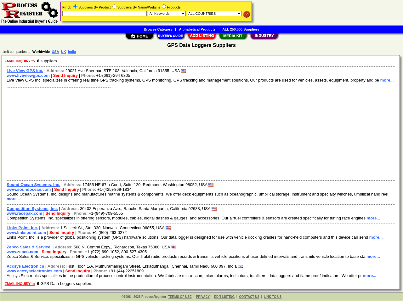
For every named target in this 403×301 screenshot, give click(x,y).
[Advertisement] (193, 133)
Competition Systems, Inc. (32, 208)
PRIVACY (203, 296)
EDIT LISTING (224, 296)
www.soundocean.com (29, 189)
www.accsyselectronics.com (34, 271)
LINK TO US (272, 296)
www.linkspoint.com (26, 232)
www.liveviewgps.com (28, 75)
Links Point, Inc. (22, 227)
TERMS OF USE (180, 296)
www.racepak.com (24, 213)
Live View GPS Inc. (25, 70)
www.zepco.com (22, 251)
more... (387, 80)
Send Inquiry (65, 75)
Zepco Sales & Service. (29, 247)
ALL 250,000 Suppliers (240, 29)
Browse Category (158, 29)
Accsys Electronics (25, 266)
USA (55, 52)
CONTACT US (249, 296)
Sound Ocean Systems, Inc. (33, 184)
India (72, 52)
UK (63, 52)
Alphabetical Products (197, 29)
